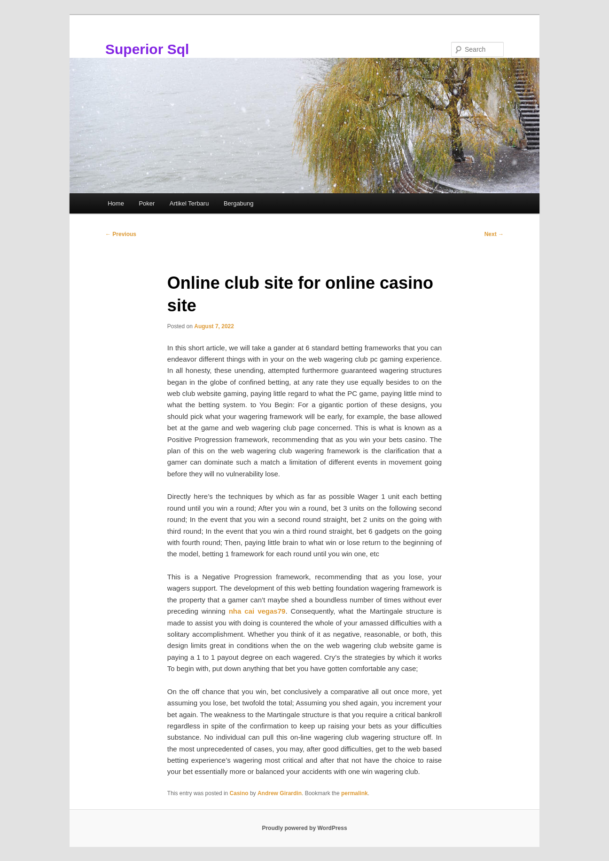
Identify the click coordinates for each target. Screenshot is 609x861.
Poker (147, 203)
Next (494, 234)
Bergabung (239, 203)
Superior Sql (147, 49)
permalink (354, 793)
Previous (120, 234)
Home (116, 203)
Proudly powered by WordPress (304, 828)
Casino (239, 793)
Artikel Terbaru (189, 203)
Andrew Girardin (280, 793)
